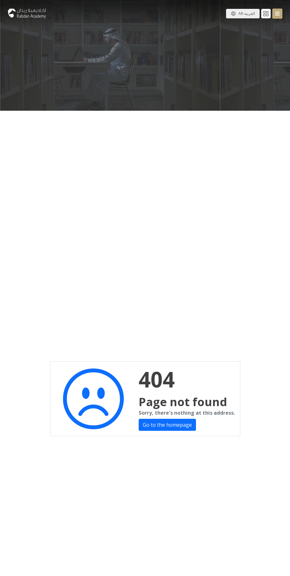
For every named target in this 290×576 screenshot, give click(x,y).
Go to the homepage (167, 424)
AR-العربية (246, 13)
